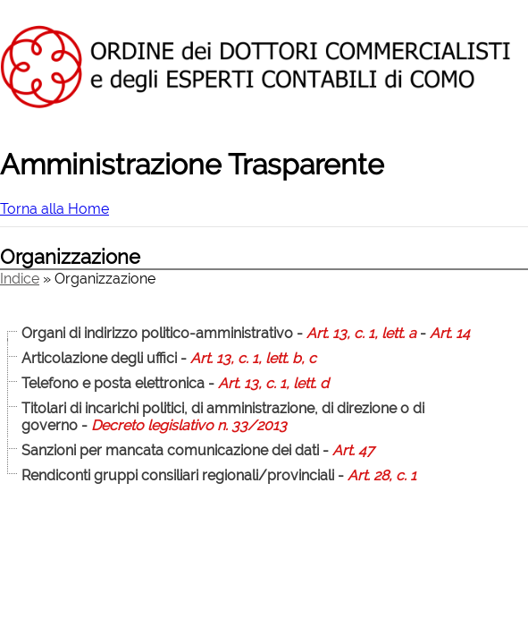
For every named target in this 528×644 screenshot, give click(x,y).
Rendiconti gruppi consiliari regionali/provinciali (177, 475)
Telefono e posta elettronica (113, 383)
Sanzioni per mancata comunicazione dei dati (170, 450)
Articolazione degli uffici (99, 358)
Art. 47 (353, 450)
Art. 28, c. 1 (382, 475)
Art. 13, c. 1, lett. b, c (253, 358)
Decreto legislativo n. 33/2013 (189, 425)
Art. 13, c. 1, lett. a (361, 333)
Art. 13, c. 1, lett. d (273, 383)
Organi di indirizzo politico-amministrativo (157, 333)
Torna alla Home (54, 208)
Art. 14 (450, 333)
